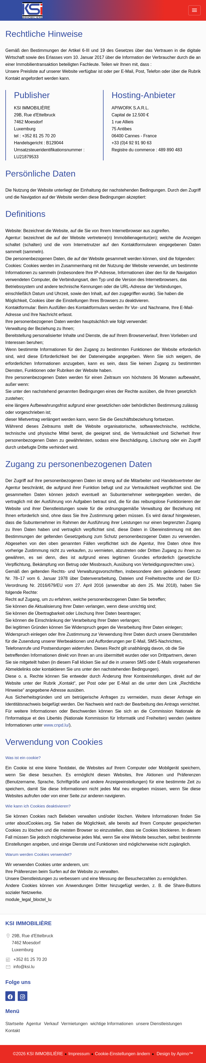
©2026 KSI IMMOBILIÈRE (38, 1053)
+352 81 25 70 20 (30, 959)
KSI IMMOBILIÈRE (28, 923)
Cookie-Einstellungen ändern (122, 1053)
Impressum (79, 1053)
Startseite (32, 10)
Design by (174, 1053)
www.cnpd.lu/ (56, 725)
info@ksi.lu (24, 966)
